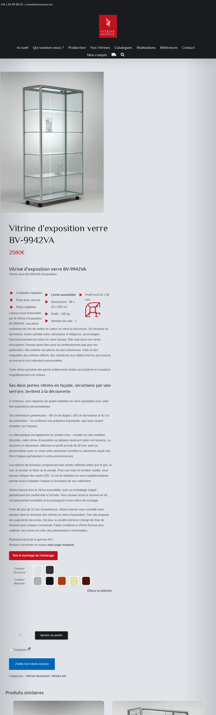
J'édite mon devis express (32, 663)
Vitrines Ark (58, 676)
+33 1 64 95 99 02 (11, 4)
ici (24, 539)
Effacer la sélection (99, 590)
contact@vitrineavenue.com (39, 4)
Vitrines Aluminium (38, 676)
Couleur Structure (19, 570)
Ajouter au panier (51, 635)
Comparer (18, 649)
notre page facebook (60, 544)
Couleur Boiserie (19, 581)
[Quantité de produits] (20, 635)
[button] (122, 54)
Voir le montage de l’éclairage (33, 555)
